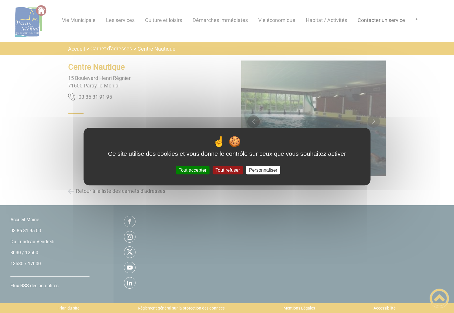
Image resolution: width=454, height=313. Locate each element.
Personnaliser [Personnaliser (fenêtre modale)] (263, 170)
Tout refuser (227, 170)
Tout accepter (192, 170)
